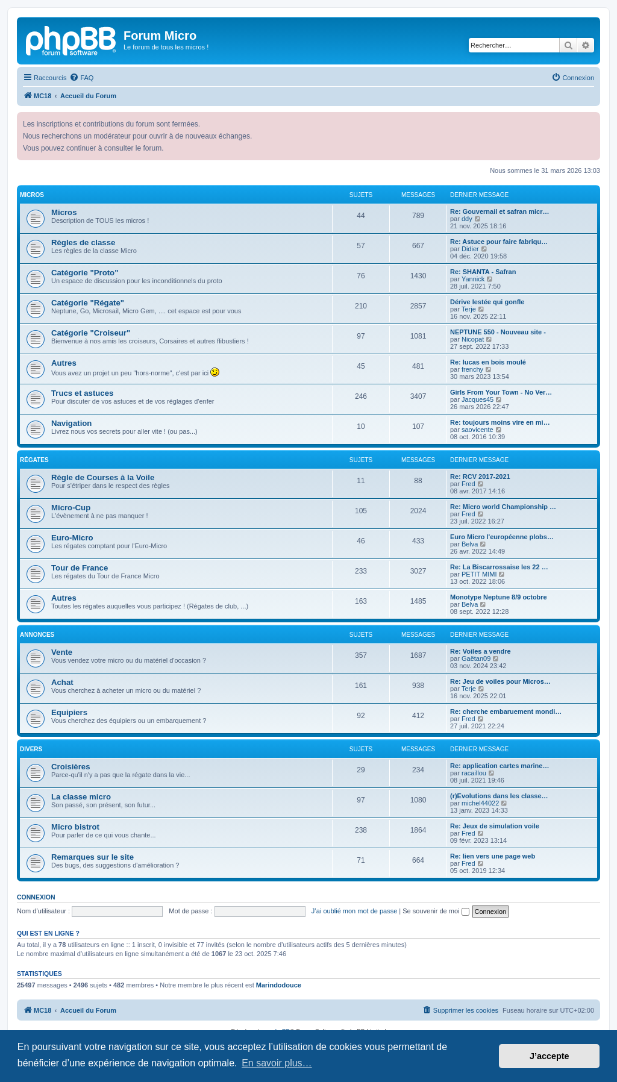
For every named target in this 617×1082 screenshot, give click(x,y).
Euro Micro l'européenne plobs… (502, 536)
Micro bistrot (75, 826)
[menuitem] (81, 77)
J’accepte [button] (549, 1056)
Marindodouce (278, 985)
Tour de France (79, 567)
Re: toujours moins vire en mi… (500, 422)
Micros (32, 195)
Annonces (37, 634)
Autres (64, 362)
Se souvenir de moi (435, 911)
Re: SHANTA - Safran (483, 271)
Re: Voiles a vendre (480, 651)
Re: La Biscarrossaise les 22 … (499, 567)
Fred (468, 483)
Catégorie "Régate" (87, 302)
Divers (31, 749)
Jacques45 (477, 399)
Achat (62, 682)
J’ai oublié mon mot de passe (354, 911)
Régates (34, 460)
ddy (467, 218)
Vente (61, 652)
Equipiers (69, 712)
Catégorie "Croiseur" (90, 332)
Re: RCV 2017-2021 (480, 476)
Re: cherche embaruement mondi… (506, 711)
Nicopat (473, 339)
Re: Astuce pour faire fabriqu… (499, 241)
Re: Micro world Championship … (503, 506)
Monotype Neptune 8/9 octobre (498, 597)
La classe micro (81, 796)
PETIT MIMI (479, 574)
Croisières (70, 766)
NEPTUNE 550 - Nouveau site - (498, 332)
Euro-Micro (72, 537)
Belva (470, 544)
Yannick (473, 279)
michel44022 (480, 803)
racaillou (474, 773)
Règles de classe (83, 242)
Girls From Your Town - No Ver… (501, 392)
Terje (469, 309)
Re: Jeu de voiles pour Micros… (500, 681)
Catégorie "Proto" (84, 272)
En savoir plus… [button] (277, 1063)
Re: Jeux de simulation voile (494, 826)
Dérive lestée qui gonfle (487, 301)
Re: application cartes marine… (499, 765)
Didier (470, 248)
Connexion (36, 897)
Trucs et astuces (82, 393)
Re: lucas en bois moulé (488, 362)
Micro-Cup (70, 507)
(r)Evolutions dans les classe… (499, 795)
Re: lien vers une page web (492, 856)
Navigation (71, 423)
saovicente (477, 429)
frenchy (472, 369)
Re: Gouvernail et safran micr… (499, 211)
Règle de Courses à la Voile (102, 477)
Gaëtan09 (476, 658)
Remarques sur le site (92, 857)
